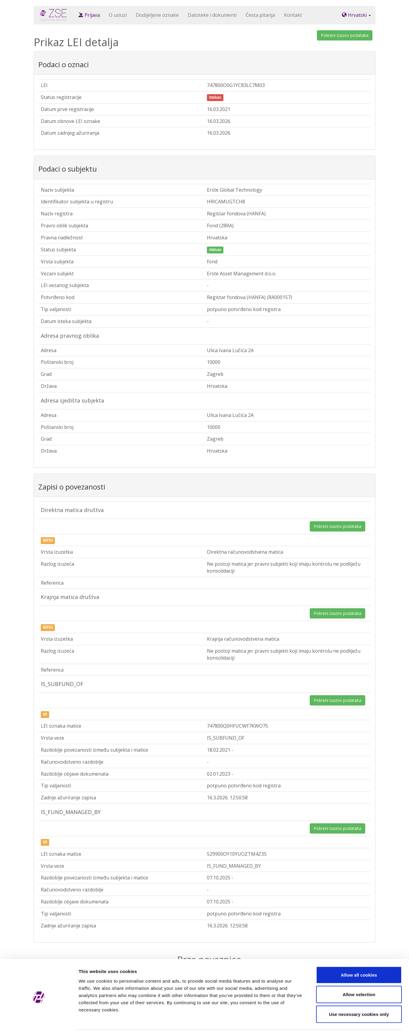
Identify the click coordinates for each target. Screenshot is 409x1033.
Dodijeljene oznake (157, 15)
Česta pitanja (260, 15)
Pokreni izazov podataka (345, 35)
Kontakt (293, 15)
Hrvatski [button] (356, 15)
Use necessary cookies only (359, 993)
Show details (315, 1021)
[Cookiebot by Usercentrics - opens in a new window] (39, 1021)
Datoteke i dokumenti (212, 15)
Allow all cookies (359, 954)
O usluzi (118, 15)
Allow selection (358, 974)
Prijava (89, 15)
